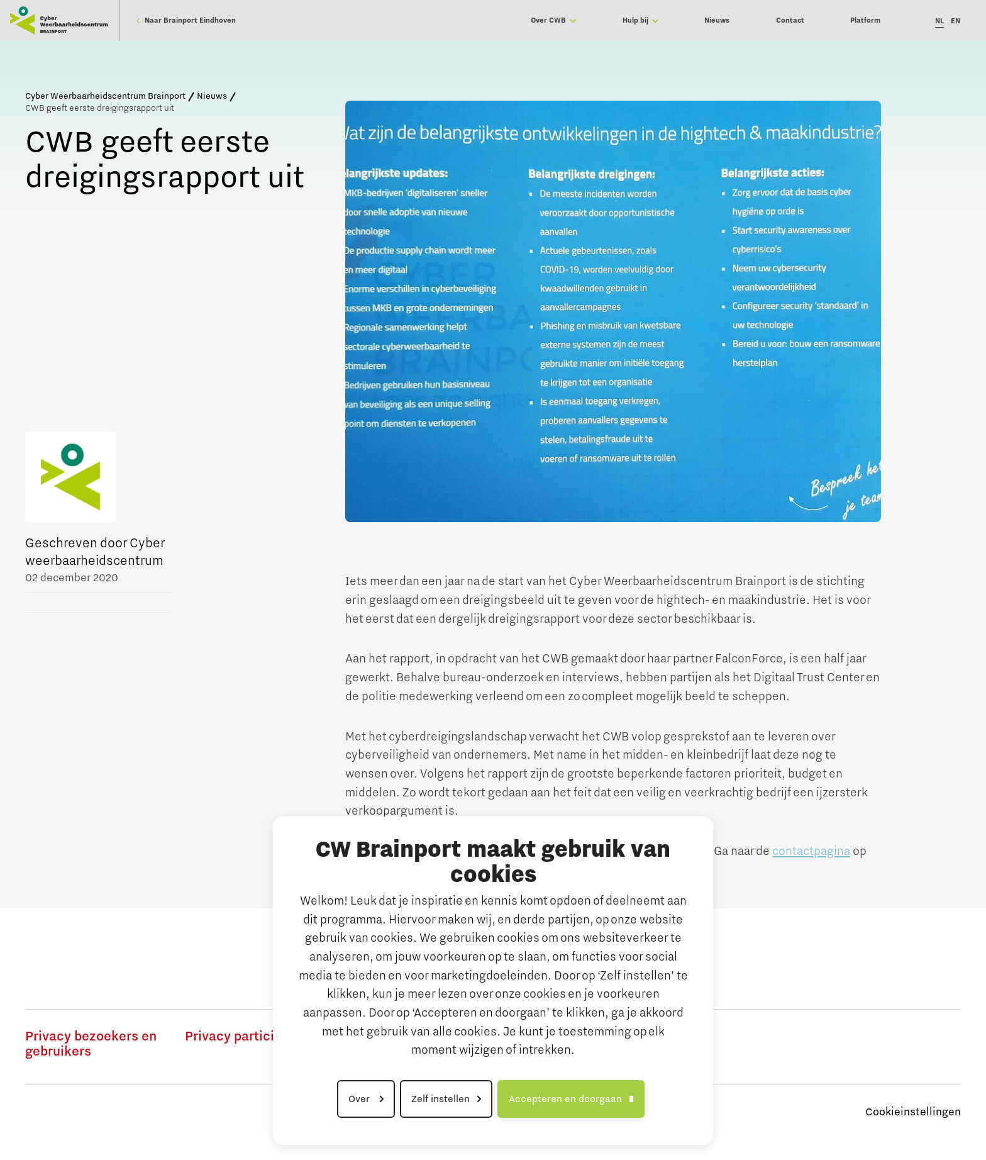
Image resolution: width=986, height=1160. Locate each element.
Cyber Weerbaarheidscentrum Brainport (105, 96)
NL (939, 21)
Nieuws (212, 96)
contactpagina (811, 851)
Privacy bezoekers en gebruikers (91, 1044)
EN (955, 21)
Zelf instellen (440, 1099)
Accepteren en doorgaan (565, 1099)
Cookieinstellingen (913, 1112)
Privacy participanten (251, 1036)
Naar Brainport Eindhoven (186, 20)
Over (360, 1099)
